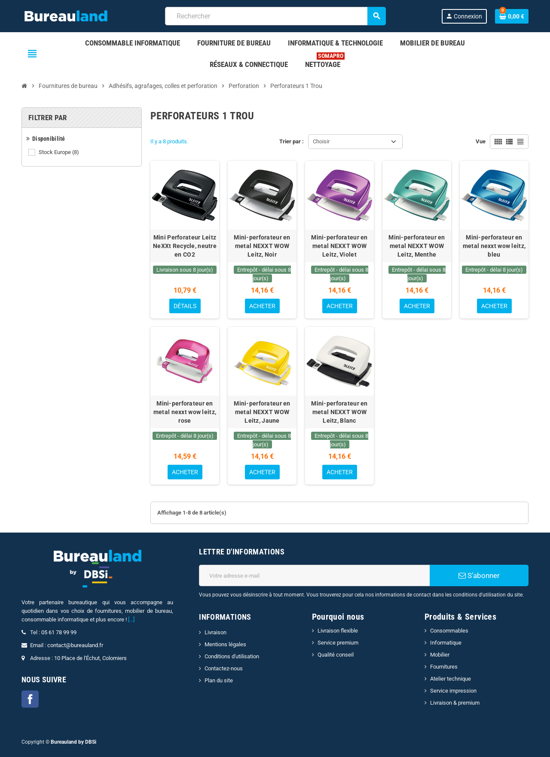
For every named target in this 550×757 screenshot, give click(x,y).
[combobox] (275, 16)
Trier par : (291, 141)
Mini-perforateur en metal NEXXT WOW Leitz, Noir (262, 246)
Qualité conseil (336, 654)
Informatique (445, 642)
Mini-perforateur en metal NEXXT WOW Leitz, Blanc (339, 412)
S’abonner (479, 575)
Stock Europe (59, 152)
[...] (131, 619)
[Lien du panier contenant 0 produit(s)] (512, 16)
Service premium (338, 642)
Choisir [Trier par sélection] (321, 141)
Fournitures (444, 666)
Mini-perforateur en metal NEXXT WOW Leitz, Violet (339, 246)
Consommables (449, 630)
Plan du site (219, 680)
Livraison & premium (455, 702)
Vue (481, 141)
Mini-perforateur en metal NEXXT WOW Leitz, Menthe (416, 246)
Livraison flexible (338, 630)
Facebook (30, 699)
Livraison (215, 632)
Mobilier (439, 654)
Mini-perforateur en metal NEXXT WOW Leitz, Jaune (262, 412)
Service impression (453, 690)
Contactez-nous (224, 668)
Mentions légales (225, 644)
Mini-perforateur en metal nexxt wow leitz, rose (184, 412)
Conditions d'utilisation (232, 656)
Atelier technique (450, 678)
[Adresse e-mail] (314, 575)
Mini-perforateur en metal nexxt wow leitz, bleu (494, 246)
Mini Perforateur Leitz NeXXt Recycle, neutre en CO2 (185, 246)
